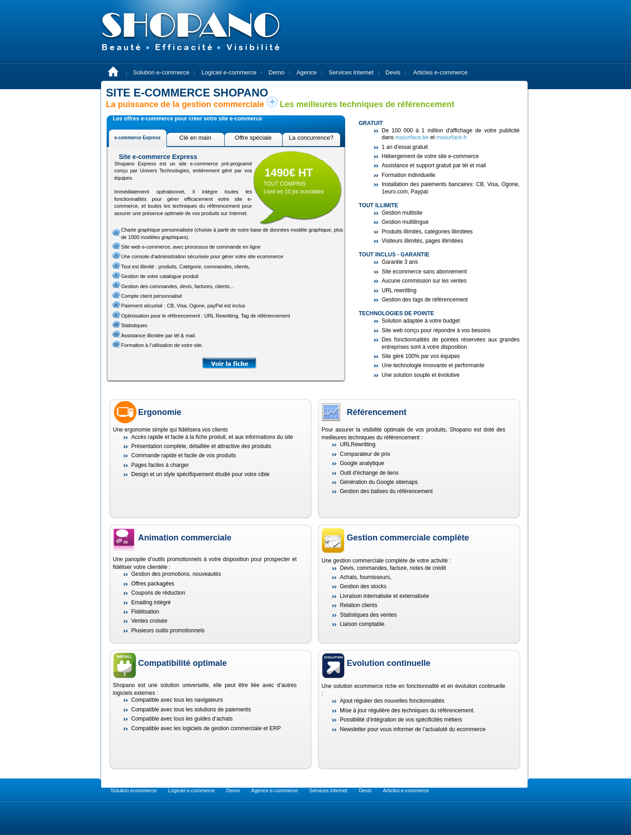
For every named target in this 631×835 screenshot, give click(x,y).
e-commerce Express (137, 137)
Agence (306, 72)
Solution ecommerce (134, 790)
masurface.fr (451, 137)
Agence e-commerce (274, 790)
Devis (393, 72)
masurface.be (412, 137)
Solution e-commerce (161, 72)
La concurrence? (311, 137)
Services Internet (351, 72)
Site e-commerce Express (158, 156)
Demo (276, 72)
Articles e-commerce (440, 72)
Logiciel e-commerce (228, 72)
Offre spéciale (253, 137)
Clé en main (195, 137)
